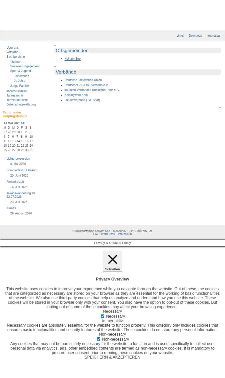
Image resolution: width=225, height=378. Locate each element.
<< (5, 123)
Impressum (215, 35)
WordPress (108, 233)
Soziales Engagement (25, 66)
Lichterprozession (18, 158)
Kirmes (11, 208)
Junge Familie (19, 86)
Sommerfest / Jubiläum (21, 170)
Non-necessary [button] (112, 334)
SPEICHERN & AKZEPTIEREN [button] (112, 357)
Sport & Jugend (20, 71)
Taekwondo (21, 76)
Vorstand (12, 52)
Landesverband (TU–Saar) (82, 100)
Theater (15, 62)
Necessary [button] (112, 311)
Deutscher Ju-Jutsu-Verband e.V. (86, 85)
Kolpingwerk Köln (76, 95)
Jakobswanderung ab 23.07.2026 (20, 194)
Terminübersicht (17, 100)
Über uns (12, 47)
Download (195, 35)
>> (23, 123)
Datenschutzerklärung (21, 104)
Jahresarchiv (15, 95)
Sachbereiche (15, 56)
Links (180, 35)
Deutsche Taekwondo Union (83, 80)
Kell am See (72, 58)
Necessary (115, 316)
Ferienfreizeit (15, 182)
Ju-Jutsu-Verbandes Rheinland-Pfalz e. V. (92, 90)
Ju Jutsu (19, 80)
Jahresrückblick (16, 91)
